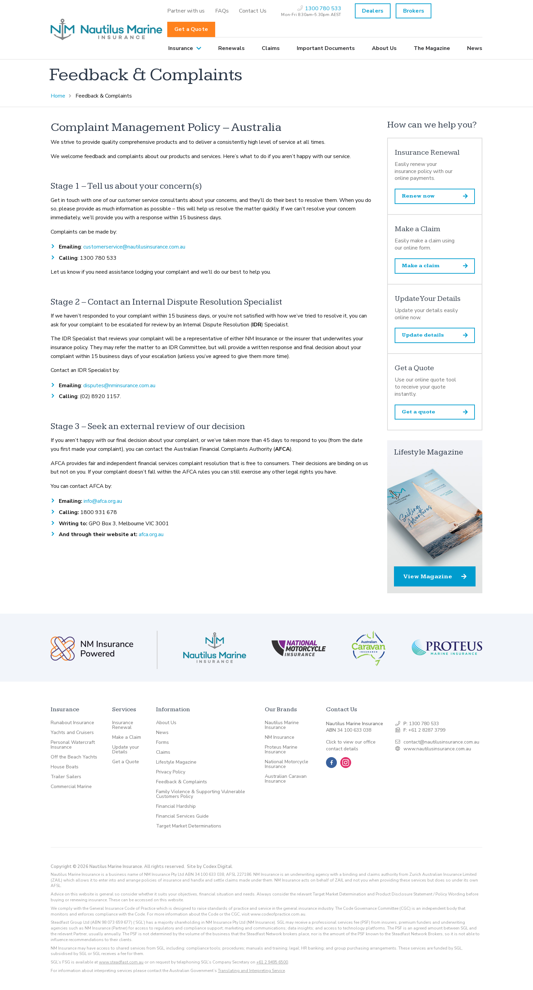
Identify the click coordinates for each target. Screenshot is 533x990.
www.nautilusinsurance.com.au (437, 749)
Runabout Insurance (72, 722)
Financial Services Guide (182, 816)
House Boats (65, 767)
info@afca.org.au (103, 501)
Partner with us (186, 11)
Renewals (231, 48)
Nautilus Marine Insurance (282, 725)
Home (58, 96)
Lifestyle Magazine (176, 762)
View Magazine (434, 576)
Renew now (435, 196)
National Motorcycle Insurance (286, 764)
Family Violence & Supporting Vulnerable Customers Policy (200, 794)
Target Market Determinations (188, 826)
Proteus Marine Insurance (281, 749)
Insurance (180, 48)
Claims (271, 48)
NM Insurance (279, 737)
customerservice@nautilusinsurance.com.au (134, 247)
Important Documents (326, 48)
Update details (435, 335)
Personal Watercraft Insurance (73, 745)
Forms (162, 742)
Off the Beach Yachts (74, 757)
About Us (384, 48)
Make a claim (435, 265)
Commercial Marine (71, 786)
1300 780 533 (424, 723)
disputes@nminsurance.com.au (119, 385)
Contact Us (252, 11)
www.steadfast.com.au (121, 962)
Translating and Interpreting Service (251, 970)
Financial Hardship (176, 806)
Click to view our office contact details (351, 745)
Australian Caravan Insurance (286, 779)
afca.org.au (151, 534)
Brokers (413, 11)
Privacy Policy (170, 772)
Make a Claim (126, 737)
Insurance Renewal (122, 725)
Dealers (372, 11)
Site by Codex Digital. (210, 867)
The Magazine (432, 48)
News (474, 48)
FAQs (222, 11)
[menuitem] (186, 11)
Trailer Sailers (66, 776)
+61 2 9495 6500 (272, 962)
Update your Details (125, 749)
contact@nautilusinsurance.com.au (441, 742)
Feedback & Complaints (181, 782)
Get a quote (435, 412)
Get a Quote (191, 29)
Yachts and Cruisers (72, 732)
